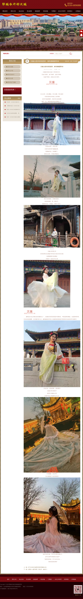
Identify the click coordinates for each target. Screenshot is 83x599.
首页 (71, 61)
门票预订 (53, 11)
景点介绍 (10, 70)
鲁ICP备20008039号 (13, 588)
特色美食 (45, 11)
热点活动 (21, 11)
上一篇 (35, 567)
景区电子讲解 (12, 82)
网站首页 (5, 11)
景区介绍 (13, 11)
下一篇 (36, 569)
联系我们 (69, 11)
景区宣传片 (11, 74)
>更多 (18, 98)
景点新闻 (29, 11)
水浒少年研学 (62, 11)
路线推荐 (37, 11)
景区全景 (10, 78)
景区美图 (10, 66)
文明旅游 (78, 11)
